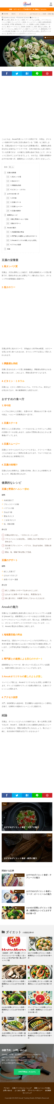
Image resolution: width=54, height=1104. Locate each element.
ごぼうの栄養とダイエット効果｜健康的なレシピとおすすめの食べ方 (14, 983)
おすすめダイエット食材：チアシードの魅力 (38, 876)
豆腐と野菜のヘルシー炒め (17, 219)
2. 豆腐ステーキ (13, 202)
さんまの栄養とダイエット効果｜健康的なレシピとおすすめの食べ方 (40, 1035)
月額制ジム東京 (34, 24)
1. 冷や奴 (11, 198)
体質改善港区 (46, 22)
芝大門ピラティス (13, 33)
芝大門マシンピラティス (27, 33)
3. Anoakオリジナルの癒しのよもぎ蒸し (21, 240)
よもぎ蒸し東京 (9, 20)
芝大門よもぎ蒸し (34, 31)
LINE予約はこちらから (27, 1072)
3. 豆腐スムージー (14, 206)
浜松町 (23, 27)
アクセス (7, 1088)
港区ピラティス (19, 29)
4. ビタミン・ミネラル (15, 189)
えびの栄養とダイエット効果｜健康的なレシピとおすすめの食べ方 (40, 982)
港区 (35, 27)
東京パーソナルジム (13, 27)
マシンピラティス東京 (18, 22)
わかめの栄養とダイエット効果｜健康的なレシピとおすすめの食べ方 (38, 911)
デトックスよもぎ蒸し (33, 20)
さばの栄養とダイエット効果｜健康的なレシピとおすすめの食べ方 (14, 1034)
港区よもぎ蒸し (43, 27)
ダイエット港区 (20, 20)
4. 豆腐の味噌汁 (13, 210)
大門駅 (12, 24)
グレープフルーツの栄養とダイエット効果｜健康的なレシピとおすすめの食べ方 (40, 1009)
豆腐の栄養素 (10, 172)
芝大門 (25, 31)
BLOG (14, 14)
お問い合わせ (7, 1090)
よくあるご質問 (20, 1090)
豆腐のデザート (13, 223)
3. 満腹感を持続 (13, 185)
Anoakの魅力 (10, 227)
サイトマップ (27, 1093)
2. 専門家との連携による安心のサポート (21, 236)
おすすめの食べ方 (11, 193)
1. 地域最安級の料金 (15, 231)
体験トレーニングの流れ (42, 1088)
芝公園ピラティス (16, 31)
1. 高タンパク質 (13, 176)
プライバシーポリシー (35, 1090)
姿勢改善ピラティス (21, 24)
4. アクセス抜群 (13, 244)
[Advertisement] (27, 107)
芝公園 (7, 31)
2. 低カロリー (13, 181)
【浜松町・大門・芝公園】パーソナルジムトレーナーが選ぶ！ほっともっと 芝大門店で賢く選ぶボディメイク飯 (14, 956)
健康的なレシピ (11, 215)
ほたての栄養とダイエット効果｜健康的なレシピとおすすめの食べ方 (40, 955)
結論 (7, 248)
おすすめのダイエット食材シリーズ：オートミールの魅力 (38, 892)
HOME (6, 14)
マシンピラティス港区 (34, 22)
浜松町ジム (29, 27)
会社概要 (48, 1090)
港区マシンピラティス (32, 29)
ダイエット (22, 14)
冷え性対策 (5, 24)
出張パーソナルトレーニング (22, 1088)
